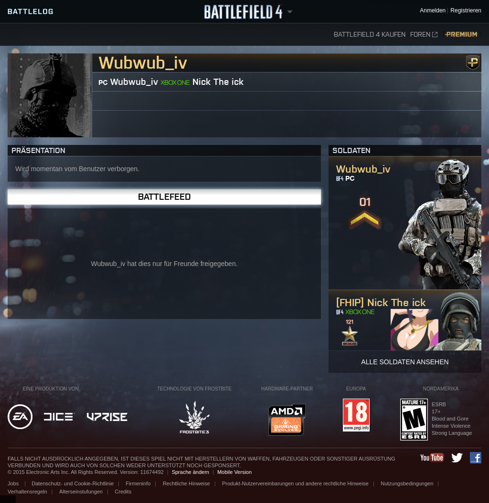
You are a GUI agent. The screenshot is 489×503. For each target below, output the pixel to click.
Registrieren (465, 11)
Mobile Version (234, 472)
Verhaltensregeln (27, 491)
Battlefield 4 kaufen (369, 35)
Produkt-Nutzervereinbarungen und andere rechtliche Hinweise (295, 483)
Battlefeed (164, 196)
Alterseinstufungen (81, 491)
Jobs (14, 483)
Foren (423, 35)
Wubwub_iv (134, 81)
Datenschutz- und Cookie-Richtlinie (73, 483)
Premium (461, 34)
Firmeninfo (138, 483)
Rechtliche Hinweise (186, 483)
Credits (123, 491)
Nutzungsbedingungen (407, 483)
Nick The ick (218, 81)
